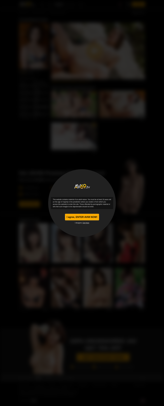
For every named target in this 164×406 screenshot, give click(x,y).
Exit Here (86, 223)
